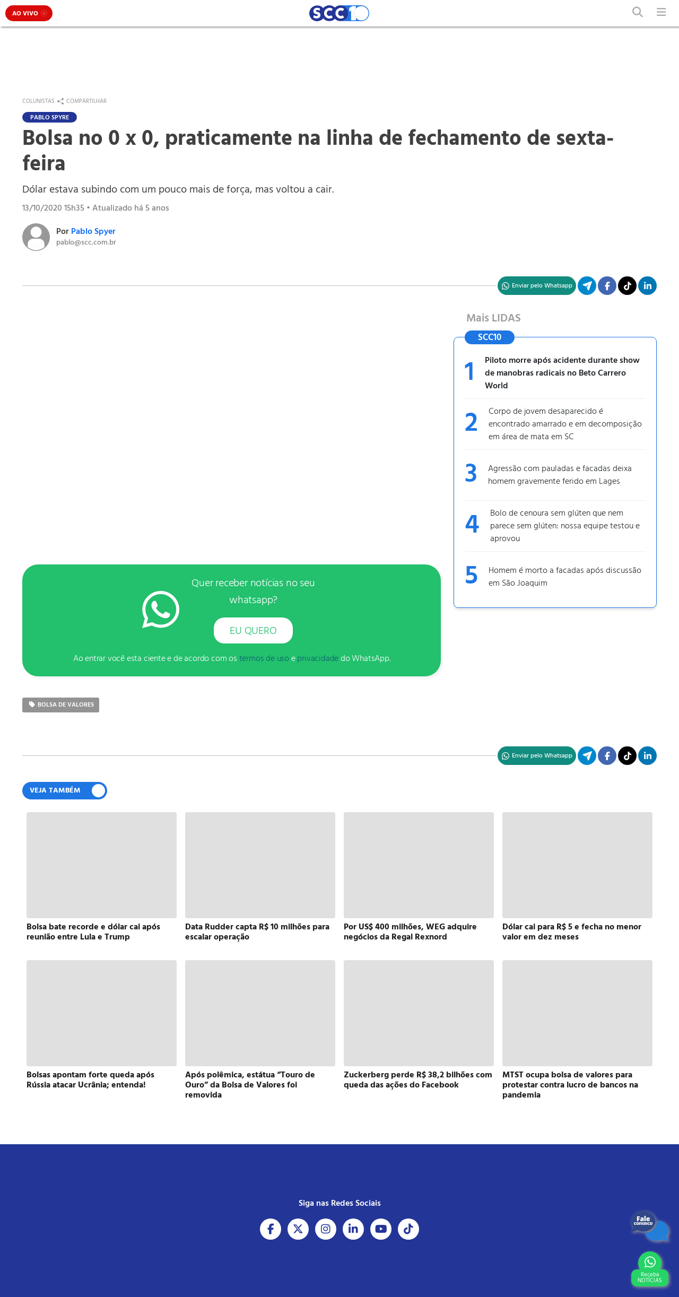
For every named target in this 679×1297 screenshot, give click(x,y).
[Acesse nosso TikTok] (627, 285)
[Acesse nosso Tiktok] (408, 1229)
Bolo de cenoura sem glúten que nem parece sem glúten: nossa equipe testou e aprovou (565, 526)
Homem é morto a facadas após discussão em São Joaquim (565, 577)
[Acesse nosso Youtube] (380, 1229)
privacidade (317, 659)
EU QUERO (253, 631)
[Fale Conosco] (649, 1226)
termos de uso (264, 659)
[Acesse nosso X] (298, 1229)
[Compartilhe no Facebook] (607, 285)
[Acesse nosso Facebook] (270, 1229)
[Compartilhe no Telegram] (587, 285)
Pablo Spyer (93, 232)
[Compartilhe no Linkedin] (647, 285)
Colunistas (38, 101)
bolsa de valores (61, 705)
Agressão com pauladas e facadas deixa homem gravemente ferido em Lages (560, 475)
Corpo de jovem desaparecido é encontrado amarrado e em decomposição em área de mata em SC (565, 424)
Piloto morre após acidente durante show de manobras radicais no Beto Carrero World (562, 373)
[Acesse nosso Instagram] (325, 1229)
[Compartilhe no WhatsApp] (537, 285)
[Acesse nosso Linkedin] (353, 1229)
